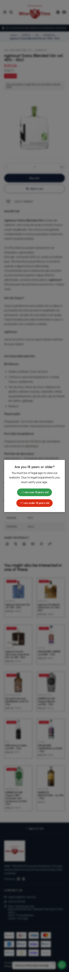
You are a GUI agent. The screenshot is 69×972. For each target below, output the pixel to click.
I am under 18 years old (34, 503)
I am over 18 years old (34, 492)
